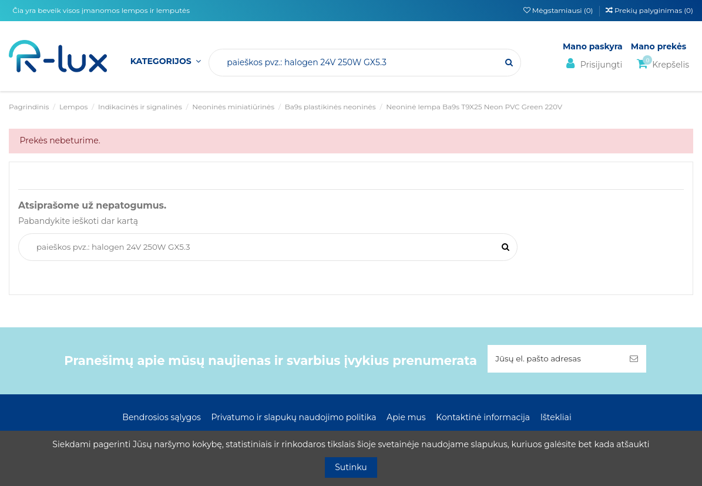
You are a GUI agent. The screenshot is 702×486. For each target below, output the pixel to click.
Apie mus (406, 418)
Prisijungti (592, 64)
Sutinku (351, 467)
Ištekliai (556, 418)
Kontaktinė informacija (483, 418)
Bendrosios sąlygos (161, 418)
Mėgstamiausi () (559, 10)
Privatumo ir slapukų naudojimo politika (293, 418)
